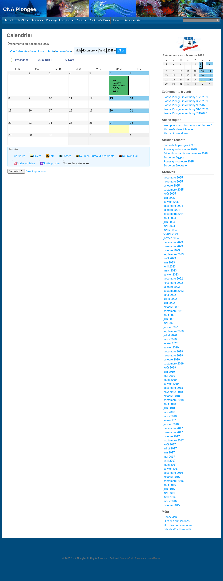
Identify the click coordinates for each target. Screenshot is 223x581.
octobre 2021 (172, 307)
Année (102, 50)
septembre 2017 (174, 440)
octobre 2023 (172, 250)
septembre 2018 (174, 399)
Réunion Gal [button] (128, 156)
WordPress (154, 558)
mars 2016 (170, 501)
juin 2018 (169, 408)
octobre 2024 (172, 209)
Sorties (80, 20)
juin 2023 (169, 262)
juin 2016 (169, 488)
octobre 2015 (172, 505)
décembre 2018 (173, 387)
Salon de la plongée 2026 (179, 145)
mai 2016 (169, 492)
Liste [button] (37, 51)
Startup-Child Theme (131, 558)
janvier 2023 (171, 274)
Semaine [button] (60, 51)
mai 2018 (169, 412)
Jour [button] (69, 51)
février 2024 (171, 234)
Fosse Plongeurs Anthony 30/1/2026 (186, 101)
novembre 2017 (173, 432)
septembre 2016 (174, 480)
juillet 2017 (170, 448)
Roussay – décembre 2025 (180, 149)
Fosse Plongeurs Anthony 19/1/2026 (186, 97)
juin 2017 (169, 452)
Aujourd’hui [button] (45, 59)
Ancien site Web (133, 20)
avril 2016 (170, 497)
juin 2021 (169, 319)
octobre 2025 (172, 185)
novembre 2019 (173, 355)
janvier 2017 (171, 468)
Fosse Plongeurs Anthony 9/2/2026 (185, 105)
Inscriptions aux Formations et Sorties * (188, 125)
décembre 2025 (173, 177)
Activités (36, 20)
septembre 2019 (174, 363)
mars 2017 (170, 464)
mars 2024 (170, 230)
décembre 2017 (173, 428)
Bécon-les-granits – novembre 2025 (186, 153)
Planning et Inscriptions (59, 20)
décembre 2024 (173, 205)
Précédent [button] (21, 59)
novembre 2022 (173, 282)
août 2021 (170, 315)
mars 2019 (170, 379)
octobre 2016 (172, 476)
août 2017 (170, 444)
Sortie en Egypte (174, 157)
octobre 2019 (172, 359)
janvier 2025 (171, 201)
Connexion (170, 517)
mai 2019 (169, 375)
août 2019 (170, 367)
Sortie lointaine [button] (24, 163)
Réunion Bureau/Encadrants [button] (95, 156)
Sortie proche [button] (50, 163)
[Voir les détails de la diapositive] (189, 43)
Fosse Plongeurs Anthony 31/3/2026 (186, 109)
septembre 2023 (174, 254)
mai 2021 (169, 323)
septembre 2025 (174, 189)
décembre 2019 (173, 351)
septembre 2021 (174, 311)
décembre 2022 (173, 278)
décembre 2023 (173, 242)
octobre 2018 (172, 395)
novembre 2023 (173, 246)
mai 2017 (169, 456)
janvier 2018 (171, 424)
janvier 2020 (171, 347)
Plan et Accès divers (176, 133)
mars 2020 (170, 339)
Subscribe (16, 171)
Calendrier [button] (19, 51)
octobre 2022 (172, 286)
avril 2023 (170, 266)
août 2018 (170, 404)
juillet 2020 (170, 335)
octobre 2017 (172, 436)
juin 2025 (169, 197)
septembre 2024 (174, 213)
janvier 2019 (171, 383)
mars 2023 (170, 270)
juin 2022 (169, 302)
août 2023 (170, 258)
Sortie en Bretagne (175, 165)
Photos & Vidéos (99, 20)
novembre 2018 (173, 391)
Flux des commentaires (178, 525)
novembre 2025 (173, 181)
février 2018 (171, 420)
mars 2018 (170, 416)
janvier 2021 (171, 327)
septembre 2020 (174, 331)
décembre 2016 (173, 472)
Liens (116, 20)
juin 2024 (169, 222)
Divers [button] (35, 156)
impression (36, 171)
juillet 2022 (170, 298)
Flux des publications (177, 521)
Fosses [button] (65, 156)
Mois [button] (52, 51)
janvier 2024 (171, 238)
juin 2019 (169, 371)
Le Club (22, 20)
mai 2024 (169, 226)
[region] (188, 43)
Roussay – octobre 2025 (179, 161)
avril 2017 (170, 460)
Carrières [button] (19, 156)
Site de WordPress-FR (177, 529)
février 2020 (171, 343)
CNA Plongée (19, 9)
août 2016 (170, 484)
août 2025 (170, 193)
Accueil (9, 20)
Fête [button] (50, 156)
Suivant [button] (69, 59)
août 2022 (170, 294)
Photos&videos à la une (178, 129)
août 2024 (170, 218)
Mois (78, 50)
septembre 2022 (174, 290)
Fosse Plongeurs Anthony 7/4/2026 (185, 113)
